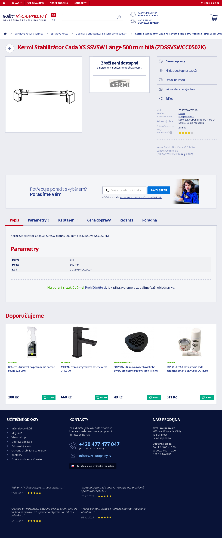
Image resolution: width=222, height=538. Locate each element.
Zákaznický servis (21, 446)
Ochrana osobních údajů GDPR (29, 450)
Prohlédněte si (95, 287)
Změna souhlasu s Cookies (26, 459)
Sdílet (169, 98)
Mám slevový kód (21, 428)
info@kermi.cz (186, 116)
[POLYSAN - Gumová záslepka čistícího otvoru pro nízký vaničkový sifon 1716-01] (137, 342)
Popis (14, 220)
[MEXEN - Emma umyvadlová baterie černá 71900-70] (84, 342)
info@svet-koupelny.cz (95, 456)
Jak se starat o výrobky (180, 89)
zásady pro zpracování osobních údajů (141, 197)
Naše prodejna (59, 3)
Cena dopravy (99, 220)
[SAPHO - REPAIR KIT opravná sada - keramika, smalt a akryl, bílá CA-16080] (190, 342)
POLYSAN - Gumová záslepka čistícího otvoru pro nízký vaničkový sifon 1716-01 (136, 368)
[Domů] (6, 3)
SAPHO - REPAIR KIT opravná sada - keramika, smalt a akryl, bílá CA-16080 (187, 368)
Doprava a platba (21, 441)
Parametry (38, 220)
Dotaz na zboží (175, 80)
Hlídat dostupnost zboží (181, 70)
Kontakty (80, 3)
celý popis (186, 154)
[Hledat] (92, 17)
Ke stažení (68, 220)
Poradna (149, 220)
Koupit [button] (50, 397)
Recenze (126, 220)
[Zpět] (9, 48)
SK (53, 19)
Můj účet (16, 433)
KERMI (181, 113)
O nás (15, 3)
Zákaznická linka (148, 14)
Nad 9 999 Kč (148, 21)
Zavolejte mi (159, 190)
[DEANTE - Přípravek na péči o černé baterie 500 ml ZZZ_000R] (32, 342)
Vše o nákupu (35, 3)
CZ (53, 14)
